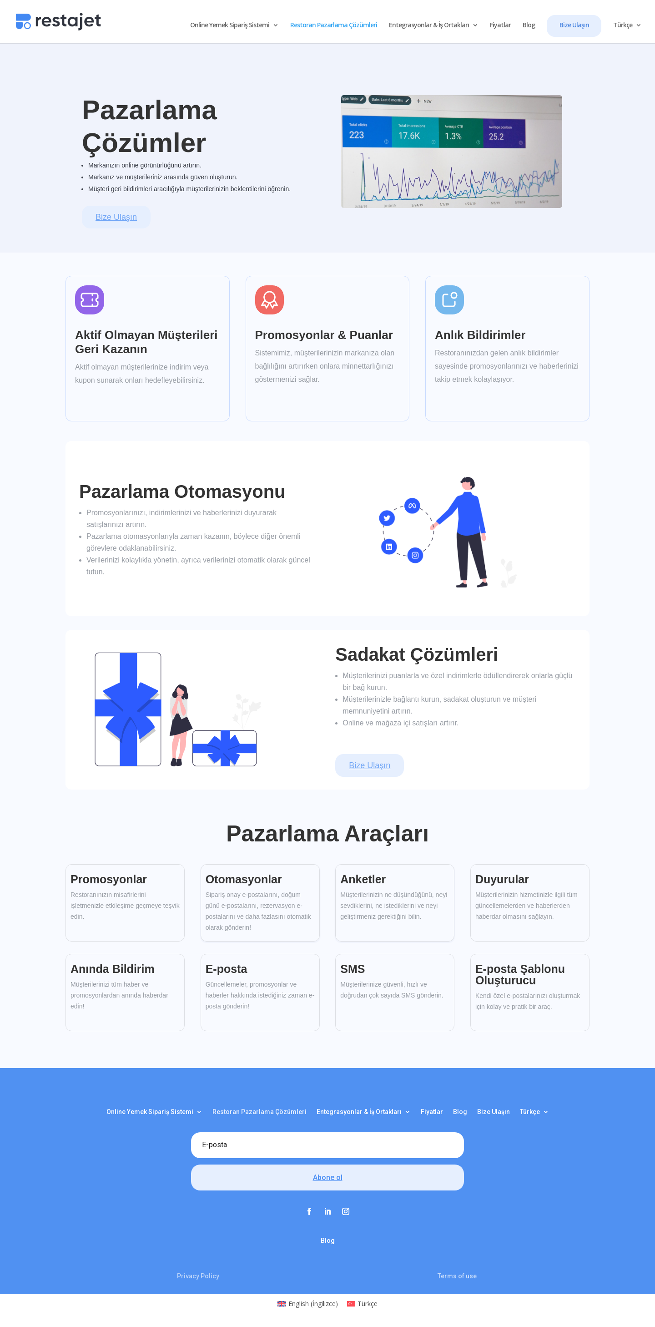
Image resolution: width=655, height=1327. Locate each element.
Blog (529, 25)
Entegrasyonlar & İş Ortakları (429, 25)
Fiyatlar (500, 25)
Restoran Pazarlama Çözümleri (333, 25)
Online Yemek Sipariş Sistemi (229, 25)
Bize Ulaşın (574, 24)
